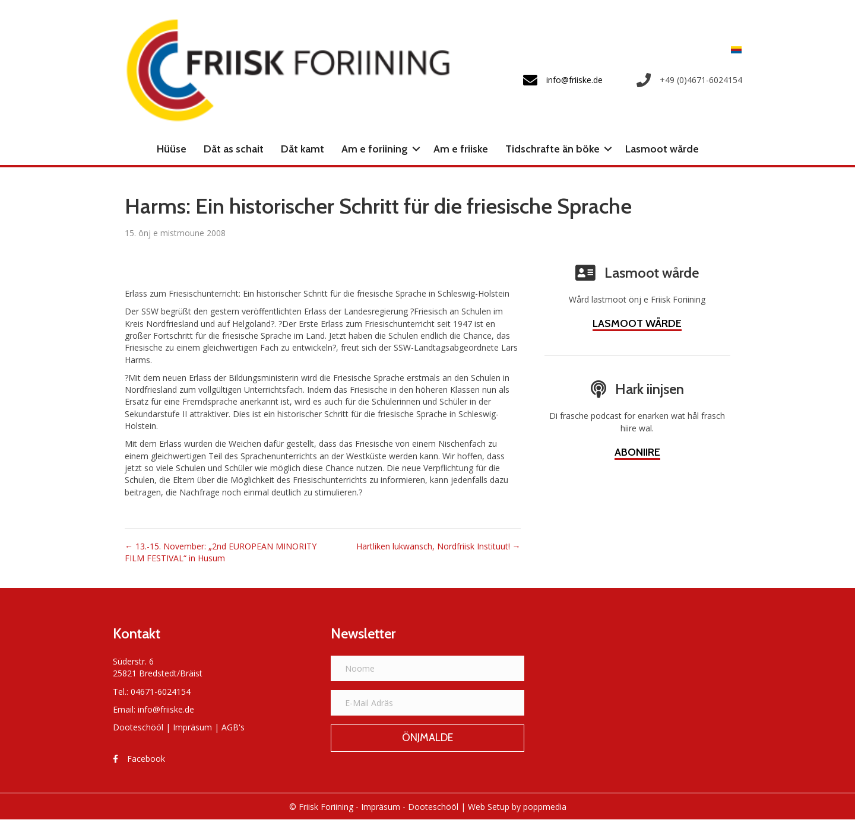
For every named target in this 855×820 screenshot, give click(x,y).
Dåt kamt (302, 148)
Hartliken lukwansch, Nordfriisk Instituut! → (438, 546)
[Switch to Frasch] (733, 49)
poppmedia (544, 806)
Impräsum (192, 727)
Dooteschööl (138, 727)
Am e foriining (374, 148)
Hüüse (171, 148)
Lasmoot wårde (662, 148)
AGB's (233, 727)
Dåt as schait (234, 148)
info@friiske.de (166, 709)
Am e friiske (460, 148)
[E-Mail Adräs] (428, 703)
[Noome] (428, 668)
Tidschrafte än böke (552, 148)
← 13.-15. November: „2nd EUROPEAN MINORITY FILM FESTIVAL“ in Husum (220, 552)
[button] (416, 149)
